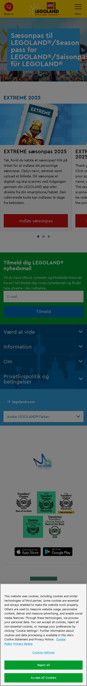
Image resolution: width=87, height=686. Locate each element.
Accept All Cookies (43, 677)
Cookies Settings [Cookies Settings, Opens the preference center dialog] (43, 652)
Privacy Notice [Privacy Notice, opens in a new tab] (23, 643)
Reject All (43, 665)
